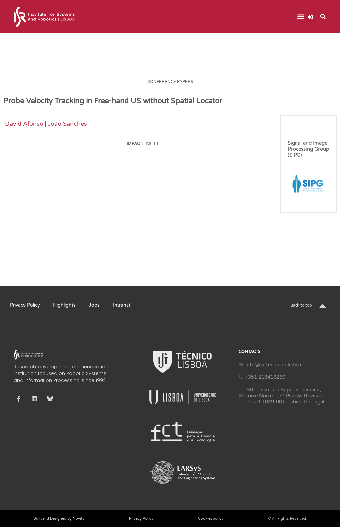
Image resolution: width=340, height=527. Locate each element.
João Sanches (67, 123)
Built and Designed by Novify (58, 518)
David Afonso (24, 123)
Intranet (121, 305)
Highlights (64, 305)
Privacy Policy (25, 305)
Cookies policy (210, 518)
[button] (300, 16)
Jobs (94, 305)
